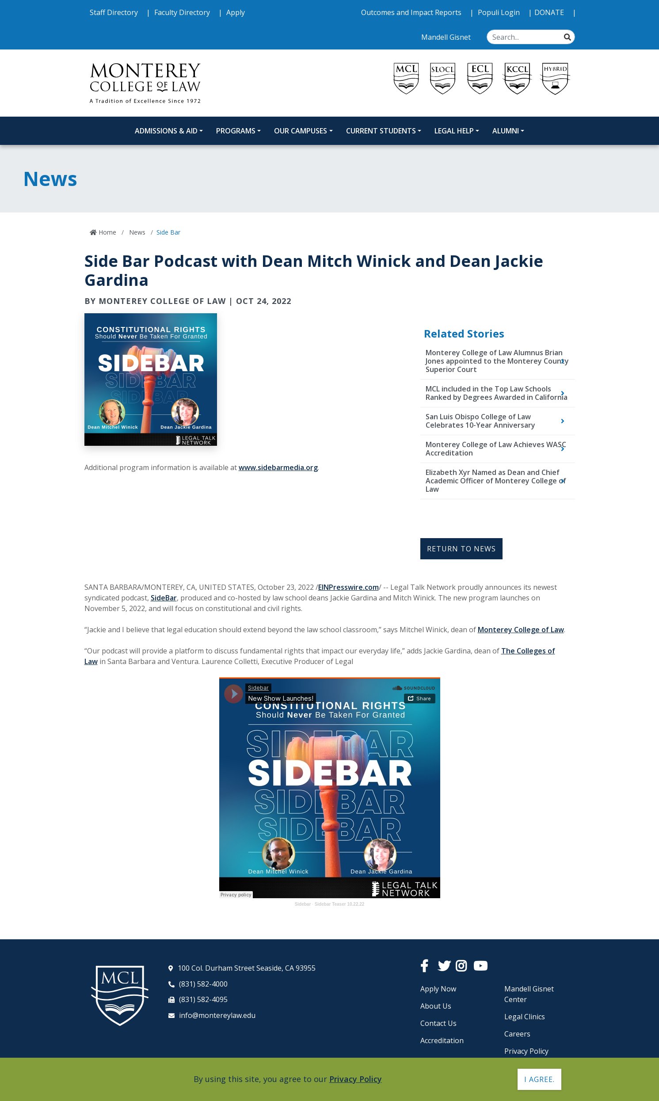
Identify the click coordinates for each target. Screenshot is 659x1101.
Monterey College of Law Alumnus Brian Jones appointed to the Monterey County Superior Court (497, 361)
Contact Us (438, 1023)
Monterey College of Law (521, 629)
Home (106, 232)
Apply (235, 12)
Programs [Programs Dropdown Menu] (235, 131)
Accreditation (442, 1040)
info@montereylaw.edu (217, 1015)
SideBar (164, 598)
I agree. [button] (539, 1079)
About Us (435, 1006)
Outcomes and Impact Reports (412, 12)
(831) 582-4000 (203, 984)
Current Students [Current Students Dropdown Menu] (381, 131)
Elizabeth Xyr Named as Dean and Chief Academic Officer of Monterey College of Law (496, 480)
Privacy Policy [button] (355, 1079)
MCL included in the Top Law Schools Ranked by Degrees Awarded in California (497, 393)
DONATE (550, 12)
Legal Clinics (524, 1016)
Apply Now (438, 989)
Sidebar (303, 904)
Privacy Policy (526, 1051)
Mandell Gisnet (446, 37)
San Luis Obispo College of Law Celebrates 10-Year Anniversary (480, 421)
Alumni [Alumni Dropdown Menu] (505, 131)
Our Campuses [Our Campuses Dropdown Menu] (300, 131)
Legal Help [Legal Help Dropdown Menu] (454, 131)
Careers (517, 1034)
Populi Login (500, 12)
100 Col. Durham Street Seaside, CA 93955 (247, 968)
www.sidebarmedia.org (278, 467)
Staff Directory (115, 12)
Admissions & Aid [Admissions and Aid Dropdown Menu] (166, 131)
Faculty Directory (183, 12)
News (136, 232)
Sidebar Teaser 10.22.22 (340, 904)
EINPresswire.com (348, 587)
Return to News (461, 549)
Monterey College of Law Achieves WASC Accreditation (496, 449)
